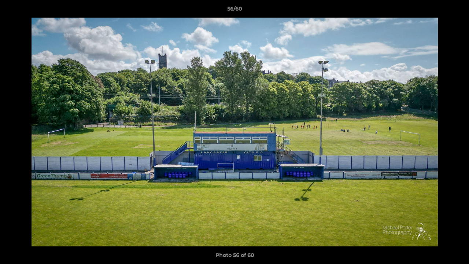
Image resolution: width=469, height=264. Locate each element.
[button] (455, 10)
